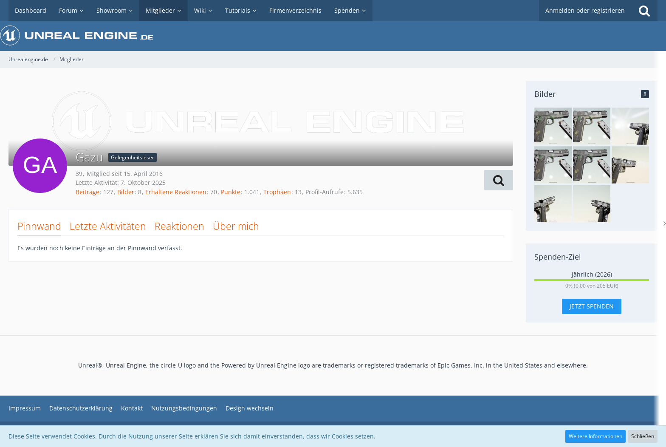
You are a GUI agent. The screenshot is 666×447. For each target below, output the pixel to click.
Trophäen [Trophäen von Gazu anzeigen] (277, 192)
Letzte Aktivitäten (108, 226)
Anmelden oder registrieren (585, 10)
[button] (498, 180)
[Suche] (644, 10)
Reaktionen (179, 226)
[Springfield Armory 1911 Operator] (553, 126)
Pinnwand (39, 226)
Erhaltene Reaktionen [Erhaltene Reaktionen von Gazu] (175, 192)
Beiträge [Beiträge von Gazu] (87, 192)
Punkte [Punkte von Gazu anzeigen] (230, 192)
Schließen (642, 436)
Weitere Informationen (595, 436)
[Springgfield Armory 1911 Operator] (591, 203)
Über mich (236, 226)
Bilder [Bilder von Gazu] (125, 192)
